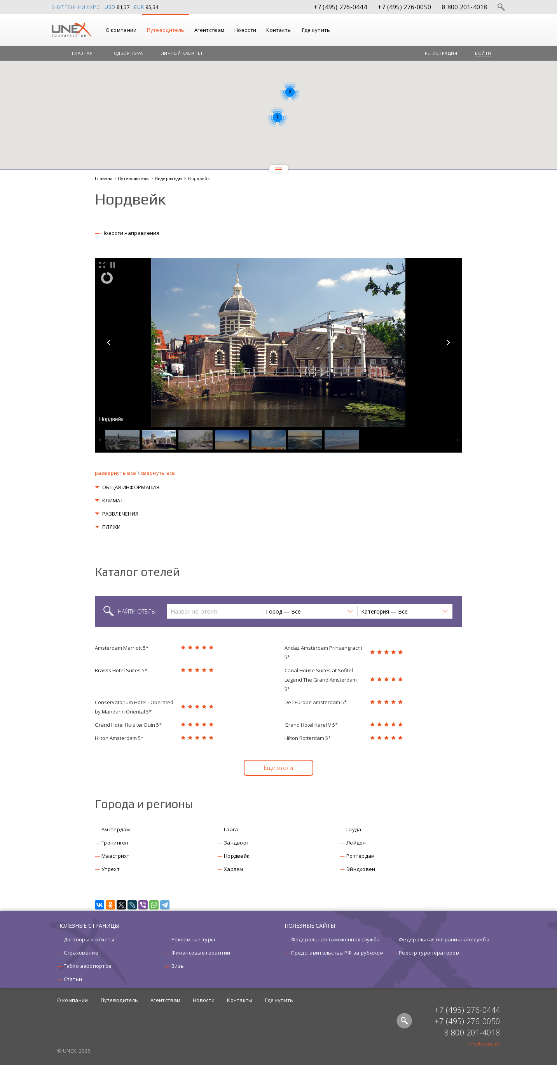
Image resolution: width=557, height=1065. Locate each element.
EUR (139, 6)
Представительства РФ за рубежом (337, 952)
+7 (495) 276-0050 (404, 7)
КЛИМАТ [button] (112, 500)
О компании (121, 29)
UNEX (71, 30)
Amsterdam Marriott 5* (121, 647)
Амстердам (115, 829)
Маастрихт (115, 855)
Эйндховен (360, 869)
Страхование (81, 952)
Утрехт (110, 869)
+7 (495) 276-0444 (340, 7)
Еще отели (278, 767)
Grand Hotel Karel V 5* (311, 724)
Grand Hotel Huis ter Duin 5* (128, 724)
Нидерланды (169, 178)
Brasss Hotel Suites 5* (121, 670)
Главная (82, 53)
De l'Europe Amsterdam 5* (316, 702)
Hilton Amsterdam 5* (119, 737)
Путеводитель (166, 29)
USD (110, 6)
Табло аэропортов (88, 965)
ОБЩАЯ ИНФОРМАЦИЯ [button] (130, 487)
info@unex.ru (483, 1044)
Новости (245, 29)
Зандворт (236, 842)
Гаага (231, 829)
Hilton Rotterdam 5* (308, 737)
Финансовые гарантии (200, 952)
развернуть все (115, 472)
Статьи (73, 979)
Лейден (356, 842)
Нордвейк (237, 855)
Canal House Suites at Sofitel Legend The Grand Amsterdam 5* (321, 680)
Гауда (353, 829)
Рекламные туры (193, 939)
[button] (309, 611)
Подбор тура (126, 53)
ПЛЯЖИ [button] (111, 526)
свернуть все (158, 472)
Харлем (233, 869)
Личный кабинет (182, 53)
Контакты (279, 29)
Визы (178, 965)
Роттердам (360, 855)
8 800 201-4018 (464, 7)
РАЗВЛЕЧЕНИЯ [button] (120, 513)
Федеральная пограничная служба (444, 939)
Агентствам (209, 29)
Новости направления (130, 232)
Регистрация (441, 53)
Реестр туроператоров (429, 952)
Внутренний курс (75, 6)
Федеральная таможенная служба (335, 939)
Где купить (316, 29)
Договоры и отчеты (89, 939)
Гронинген (115, 842)
